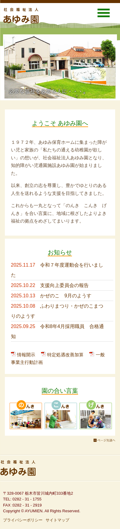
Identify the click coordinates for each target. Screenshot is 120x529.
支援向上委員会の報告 (64, 285)
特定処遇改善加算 (65, 354)
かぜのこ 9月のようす (65, 295)
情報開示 (26, 354)
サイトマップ (57, 520)
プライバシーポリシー (23, 520)
